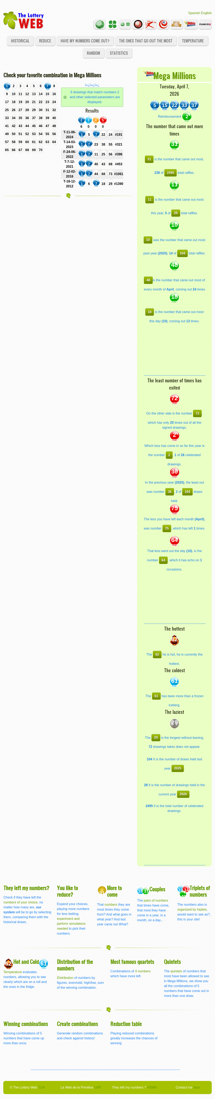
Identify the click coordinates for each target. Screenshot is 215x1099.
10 (148, 239)
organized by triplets (192, 909)
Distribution (65, 977)
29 (156, 737)
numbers (111, 904)
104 (182, 253)
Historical (20, 40)
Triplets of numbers (200, 891)
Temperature (193, 40)
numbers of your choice (20, 902)
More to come (114, 891)
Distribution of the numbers (75, 965)
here (196, 1087)
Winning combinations (25, 1023)
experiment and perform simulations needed (71, 923)
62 (157, 654)
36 (170, 491)
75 (167, 528)
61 (156, 696)
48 (148, 280)
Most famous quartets (132, 961)
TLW (41, 1087)
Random (93, 53)
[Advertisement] (175, 349)
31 (149, 159)
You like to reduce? (67, 891)
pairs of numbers (156, 900)
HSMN (152, 1087)
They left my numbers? (26, 887)
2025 (177, 768)
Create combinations (77, 1023)
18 (149, 312)
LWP (97, 1087)
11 (149, 199)
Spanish (194, 13)
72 (197, 413)
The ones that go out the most (145, 40)
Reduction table (126, 1023)
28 (176, 213)
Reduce (45, 40)
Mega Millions (174, 75)
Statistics (119, 53)
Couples (157, 889)
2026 (183, 794)
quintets (176, 971)
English (206, 13)
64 (163, 560)
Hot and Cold (26, 961)
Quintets (172, 961)
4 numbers (143, 971)
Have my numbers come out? (85, 40)
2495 (170, 172)
